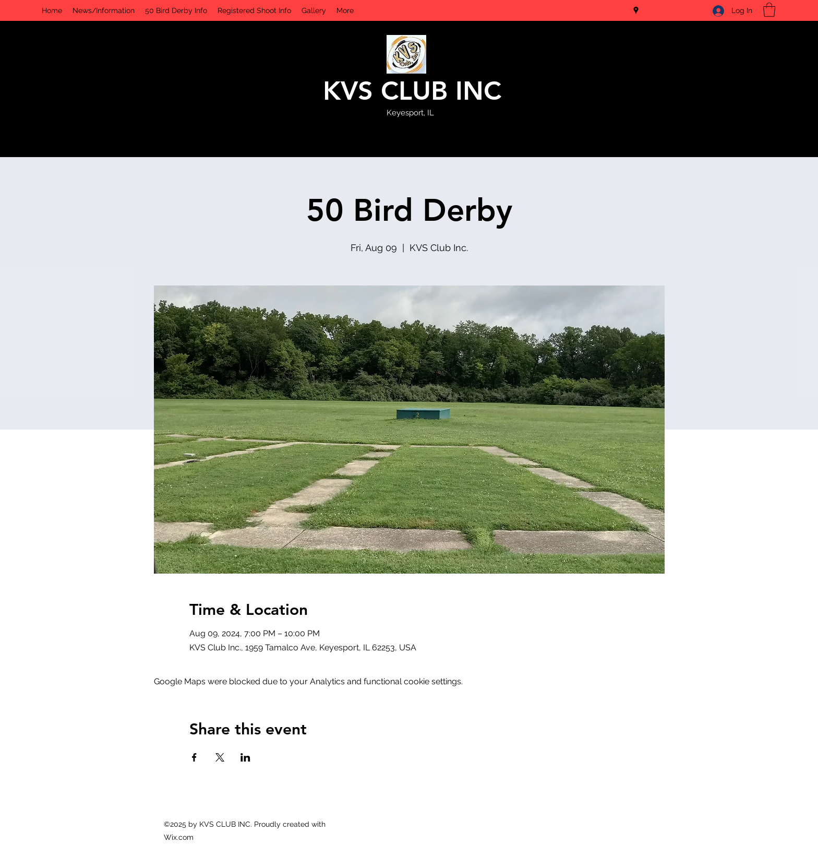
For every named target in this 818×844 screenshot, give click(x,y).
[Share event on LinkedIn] (245, 757)
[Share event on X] (220, 757)
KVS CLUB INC (412, 90)
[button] (769, 10)
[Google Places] (636, 10)
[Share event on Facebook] (194, 757)
